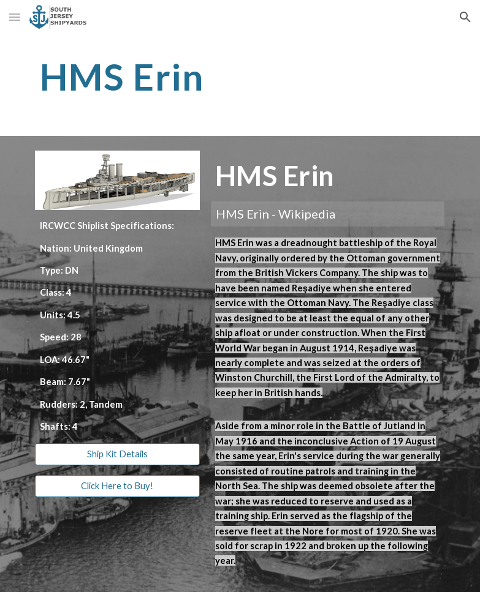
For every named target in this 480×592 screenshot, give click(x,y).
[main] (205, 76)
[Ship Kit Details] (117, 454)
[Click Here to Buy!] (117, 486)
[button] (14, 17)
